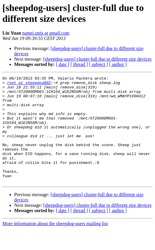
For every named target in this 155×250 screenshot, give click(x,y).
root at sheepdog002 (29, 84)
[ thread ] (79, 64)
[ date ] (62, 64)
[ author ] (118, 64)
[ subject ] (98, 64)
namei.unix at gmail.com (45, 33)
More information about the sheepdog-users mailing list (55, 244)
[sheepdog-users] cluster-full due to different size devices (97, 59)
